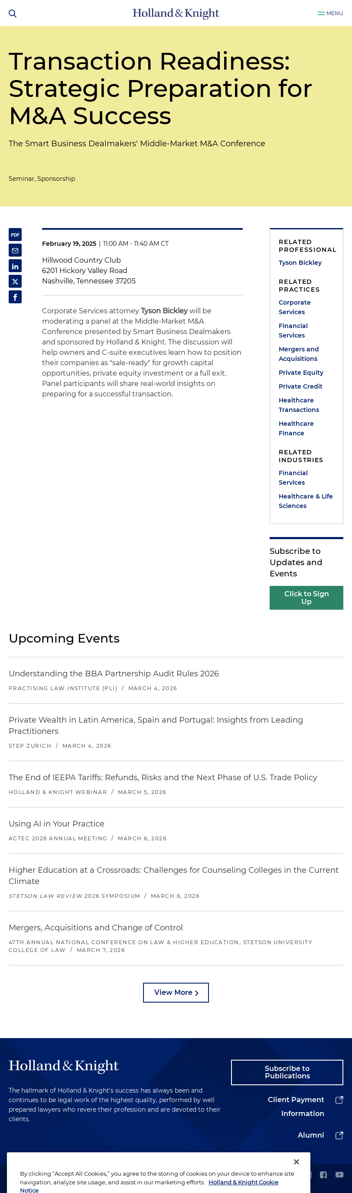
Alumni (311, 1135)
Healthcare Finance (296, 428)
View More (173, 992)
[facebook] (323, 1175)
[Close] (296, 1176)
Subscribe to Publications (287, 1072)
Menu (334, 13)
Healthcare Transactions (299, 405)
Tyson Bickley (300, 263)
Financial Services (293, 330)
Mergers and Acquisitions (299, 354)
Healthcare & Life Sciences (306, 501)
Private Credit (301, 386)
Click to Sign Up (306, 598)
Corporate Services (295, 307)
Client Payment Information (296, 1107)
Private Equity (301, 372)
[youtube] (339, 1175)
